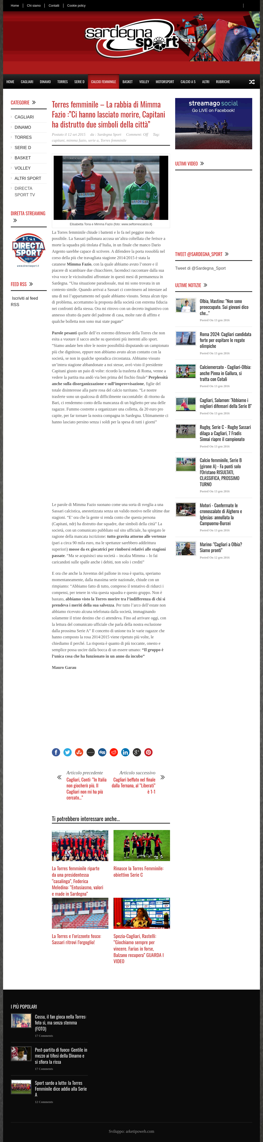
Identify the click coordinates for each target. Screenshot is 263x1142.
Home (15, 5)
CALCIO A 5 (188, 81)
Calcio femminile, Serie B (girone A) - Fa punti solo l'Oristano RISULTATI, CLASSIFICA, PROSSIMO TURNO (221, 472)
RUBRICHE (223, 81)
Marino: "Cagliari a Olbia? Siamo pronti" (221, 547)
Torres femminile (113, 140)
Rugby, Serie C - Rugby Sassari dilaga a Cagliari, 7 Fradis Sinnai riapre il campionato (225, 433)
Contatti (54, 5)
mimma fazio (76, 140)
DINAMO (45, 81)
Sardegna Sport (109, 134)
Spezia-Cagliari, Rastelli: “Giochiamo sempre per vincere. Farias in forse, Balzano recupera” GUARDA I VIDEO (139, 948)
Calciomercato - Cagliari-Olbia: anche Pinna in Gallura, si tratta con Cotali (225, 373)
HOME (10, 81)
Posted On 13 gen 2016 (215, 320)
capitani (58, 140)
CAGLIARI (27, 81)
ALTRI (205, 81)
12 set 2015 (77, 134)
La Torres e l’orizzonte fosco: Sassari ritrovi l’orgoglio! (76, 939)
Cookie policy (76, 5)
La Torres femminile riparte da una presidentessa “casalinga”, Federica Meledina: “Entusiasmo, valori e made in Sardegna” (77, 880)
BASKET (128, 81)
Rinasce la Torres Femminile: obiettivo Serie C (138, 871)
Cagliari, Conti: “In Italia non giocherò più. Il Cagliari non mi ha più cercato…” (87, 788)
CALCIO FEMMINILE (103, 81)
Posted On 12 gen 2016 (215, 557)
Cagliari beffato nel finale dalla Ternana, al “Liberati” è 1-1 (133, 785)
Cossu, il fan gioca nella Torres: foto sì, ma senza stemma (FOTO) (60, 1022)
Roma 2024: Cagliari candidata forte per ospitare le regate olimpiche (225, 340)
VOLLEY (144, 81)
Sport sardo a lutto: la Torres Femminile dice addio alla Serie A (61, 1088)
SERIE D (79, 81)
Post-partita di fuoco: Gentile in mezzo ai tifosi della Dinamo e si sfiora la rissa (61, 1055)
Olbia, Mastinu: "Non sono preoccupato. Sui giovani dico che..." (224, 307)
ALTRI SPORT (28, 178)
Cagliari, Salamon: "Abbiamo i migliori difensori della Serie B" (226, 403)
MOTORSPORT (165, 81)
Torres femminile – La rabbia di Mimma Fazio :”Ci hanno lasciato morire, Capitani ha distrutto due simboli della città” (108, 114)
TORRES (62, 81)
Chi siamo (34, 5)
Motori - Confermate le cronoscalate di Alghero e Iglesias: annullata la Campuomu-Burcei (221, 514)
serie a (93, 140)
